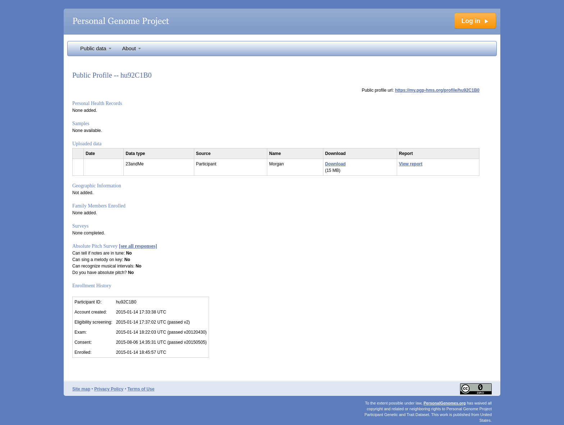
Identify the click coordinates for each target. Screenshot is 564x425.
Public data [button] (96, 48)
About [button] (131, 48)
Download (335, 163)
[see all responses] (138, 246)
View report (410, 163)
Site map (81, 389)
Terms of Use (140, 389)
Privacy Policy (108, 389)
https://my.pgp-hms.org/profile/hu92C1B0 (437, 90)
